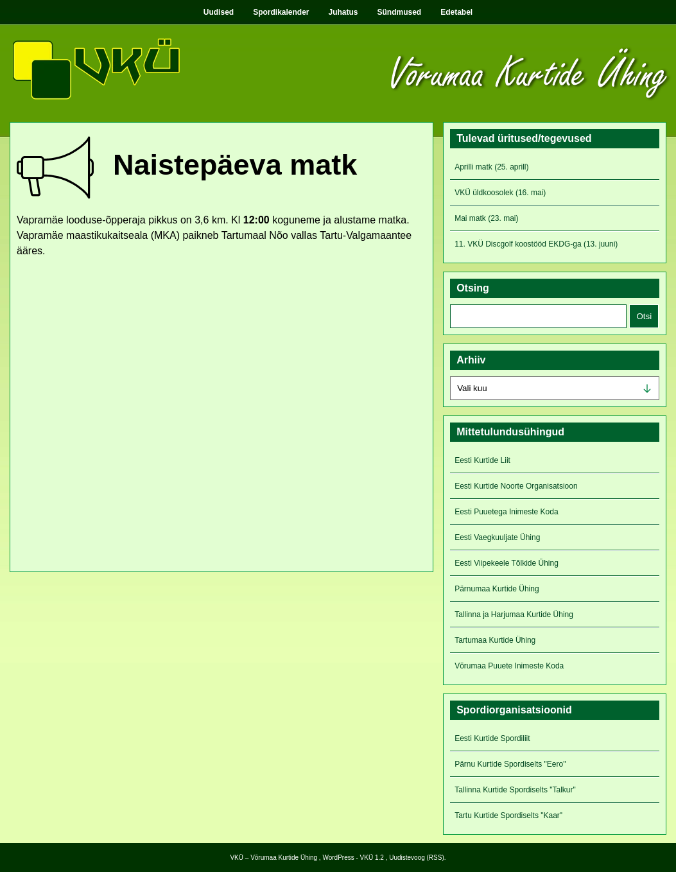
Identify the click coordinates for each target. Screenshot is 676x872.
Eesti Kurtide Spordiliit (492, 738)
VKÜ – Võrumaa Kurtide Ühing (273, 857)
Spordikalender (281, 12)
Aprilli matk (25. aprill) (491, 166)
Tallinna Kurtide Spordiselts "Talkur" (515, 789)
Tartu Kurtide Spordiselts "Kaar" (508, 815)
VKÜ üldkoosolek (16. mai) (500, 192)
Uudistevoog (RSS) (416, 857)
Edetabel (456, 12)
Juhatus (343, 12)
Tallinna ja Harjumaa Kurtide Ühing (514, 614)
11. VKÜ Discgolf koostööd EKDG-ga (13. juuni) (536, 244)
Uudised (219, 12)
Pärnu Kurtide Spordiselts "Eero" (510, 764)
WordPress (338, 857)
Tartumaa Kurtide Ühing (495, 640)
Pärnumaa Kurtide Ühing (497, 588)
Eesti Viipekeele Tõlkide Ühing (507, 563)
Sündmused (399, 12)
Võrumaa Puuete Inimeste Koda (509, 665)
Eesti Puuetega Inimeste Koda (506, 511)
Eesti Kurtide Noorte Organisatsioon (516, 486)
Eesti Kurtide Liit (482, 460)
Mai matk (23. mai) (486, 218)
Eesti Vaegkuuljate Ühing (497, 537)
